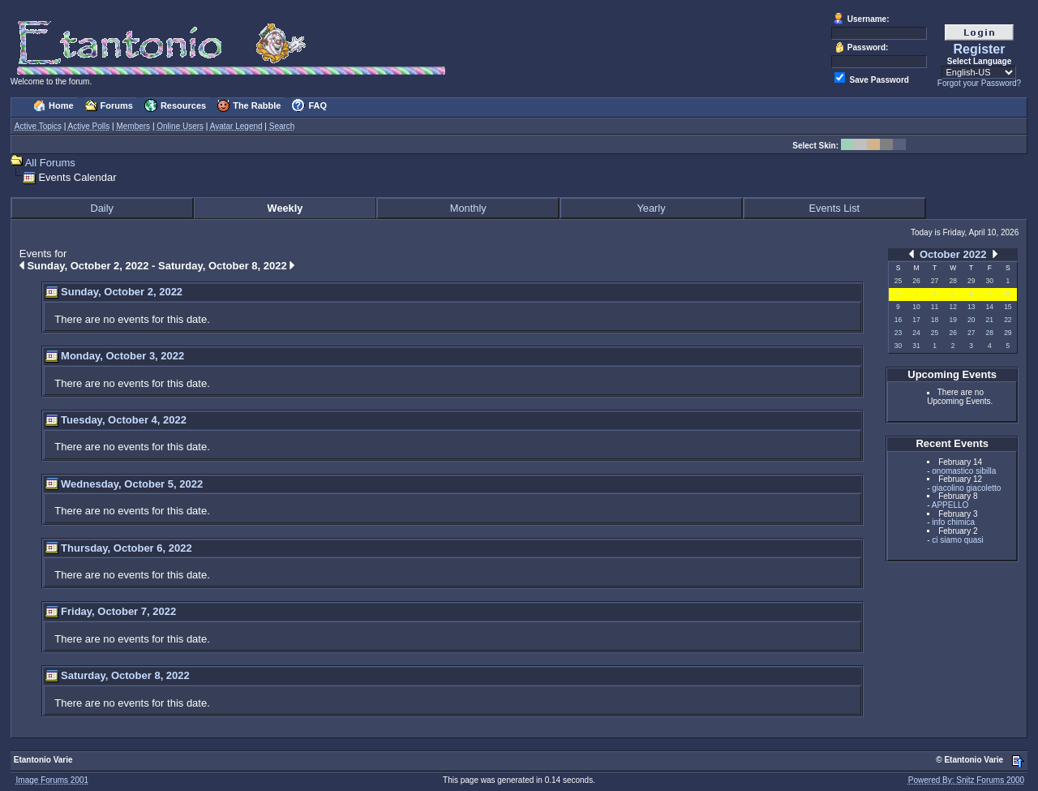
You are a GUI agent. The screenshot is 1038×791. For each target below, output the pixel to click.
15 (1007, 307)
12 (952, 307)
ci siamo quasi (957, 539)
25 (934, 333)
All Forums (50, 163)
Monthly (468, 208)
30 (898, 346)
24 (916, 333)
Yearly (651, 208)
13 (971, 307)
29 (1007, 333)
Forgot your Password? (979, 83)
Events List (834, 208)
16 (898, 320)
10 (916, 307)
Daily (101, 208)
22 (1007, 320)
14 (989, 307)
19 (952, 320)
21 (989, 320)
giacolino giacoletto (966, 488)
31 (916, 346)
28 (989, 333)
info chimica (953, 522)
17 (916, 320)
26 (952, 333)
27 (971, 333)
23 (898, 333)
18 (934, 320)
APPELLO (950, 505)
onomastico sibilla (964, 470)
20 (971, 320)
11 (934, 307)
